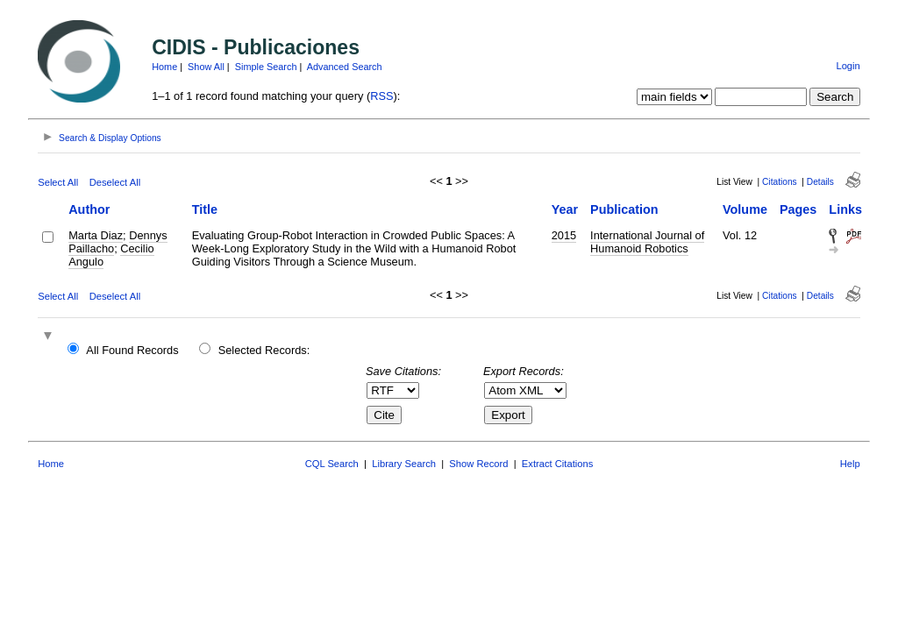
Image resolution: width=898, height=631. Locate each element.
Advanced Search (344, 66)
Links (845, 209)
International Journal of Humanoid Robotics (647, 242)
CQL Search (332, 463)
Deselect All (114, 182)
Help (850, 463)
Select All (58, 182)
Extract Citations (557, 463)
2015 (564, 235)
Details (820, 182)
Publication (624, 209)
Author (89, 209)
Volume (745, 209)
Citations (779, 182)
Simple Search (266, 66)
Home (164, 66)
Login (847, 65)
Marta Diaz (95, 235)
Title (204, 209)
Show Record (478, 463)
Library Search (404, 463)
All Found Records (132, 350)
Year (565, 209)
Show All (206, 66)
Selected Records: (264, 350)
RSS (381, 96)
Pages (798, 209)
